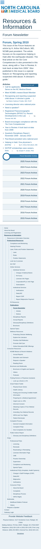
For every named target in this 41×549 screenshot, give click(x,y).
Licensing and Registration (12, 233)
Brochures (16, 325)
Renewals (16, 447)
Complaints (16, 491)
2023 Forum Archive (28, 173)
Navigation (20, 2)
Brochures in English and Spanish (23, 369)
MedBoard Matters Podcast (18, 502)
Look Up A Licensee (16, 261)
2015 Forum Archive (28, 218)
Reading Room (18, 363)
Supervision (17, 461)
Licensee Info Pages (22, 278)
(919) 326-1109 (26, 527)
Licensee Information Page (21, 453)
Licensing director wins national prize (20, 104)
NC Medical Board (20, 10)
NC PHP (13, 264)
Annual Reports (18, 320)
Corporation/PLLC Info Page (25, 281)
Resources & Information (12, 235)
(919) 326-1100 (14, 527)
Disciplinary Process (19, 494)
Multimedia (10, 499)
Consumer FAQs (15, 485)
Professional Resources (15, 240)
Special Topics (14, 328)
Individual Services (19, 270)
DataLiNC (19, 293)
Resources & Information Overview (18, 238)
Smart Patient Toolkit (16, 384)
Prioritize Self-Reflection (20, 340)
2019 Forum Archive (28, 195)
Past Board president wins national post (21, 139)
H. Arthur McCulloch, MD (29, 145)
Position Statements (19, 258)
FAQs (9, 438)
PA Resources (14, 302)
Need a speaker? (12, 108)
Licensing (16, 444)
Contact (6, 510)
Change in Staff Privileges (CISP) (23, 473)
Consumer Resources (14, 348)
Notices (18, 314)
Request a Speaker (19, 360)
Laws (14, 252)
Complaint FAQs (18, 427)
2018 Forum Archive (28, 201)
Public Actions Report (17, 433)
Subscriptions (20, 284)
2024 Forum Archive (28, 167)
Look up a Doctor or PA (20, 381)
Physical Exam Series (20, 387)
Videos (15, 372)
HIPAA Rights (17, 497)
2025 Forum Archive (28, 161)
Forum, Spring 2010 (16, 42)
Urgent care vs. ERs (19, 401)
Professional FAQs (16, 441)
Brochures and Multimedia (18, 366)
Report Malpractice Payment (25, 299)
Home (6, 228)
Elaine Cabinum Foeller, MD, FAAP (20, 101)
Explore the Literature (20, 337)
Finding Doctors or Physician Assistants (22, 378)
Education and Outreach (20, 357)
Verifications (20, 290)
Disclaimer (20, 533)
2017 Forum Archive (28, 207)
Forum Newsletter (19, 308)
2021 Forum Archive (28, 184)
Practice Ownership (19, 458)
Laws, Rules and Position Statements (22, 249)
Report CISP (20, 296)
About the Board (9, 230)
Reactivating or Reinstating (21, 450)
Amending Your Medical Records (23, 412)
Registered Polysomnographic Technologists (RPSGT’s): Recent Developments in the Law (19, 113)
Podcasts (16, 375)
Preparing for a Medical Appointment (24, 398)
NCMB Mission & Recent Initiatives (21, 351)
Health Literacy (18, 390)
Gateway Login (9, 512)
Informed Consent (18, 404)
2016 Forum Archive (28, 213)
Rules (15, 255)
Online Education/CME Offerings (23, 346)
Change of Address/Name (24, 273)
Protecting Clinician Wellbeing (22, 334)
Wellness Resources (16, 331)
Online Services (15, 267)
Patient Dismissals (19, 418)
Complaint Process (16, 421)
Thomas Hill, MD (10, 118)
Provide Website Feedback (20, 516)
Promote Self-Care (19, 343)
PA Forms (19, 276)
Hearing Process (15, 246)
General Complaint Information (22, 424)
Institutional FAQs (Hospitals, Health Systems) (24, 470)
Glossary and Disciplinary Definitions (24, 435)
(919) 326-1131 (33, 530)
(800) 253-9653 (14, 530)
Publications (14, 305)
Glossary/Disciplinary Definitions (23, 323)
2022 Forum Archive (28, 178)
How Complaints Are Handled (22, 430)
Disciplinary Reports (19, 317)
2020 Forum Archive (28, 190)
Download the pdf (29, 85)
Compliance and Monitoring (18, 243)
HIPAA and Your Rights (20, 415)
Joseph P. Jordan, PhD (26, 151)
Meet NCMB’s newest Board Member (20, 93)
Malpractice (16, 479)
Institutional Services (19, 287)
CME (14, 455)
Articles (18, 311)
